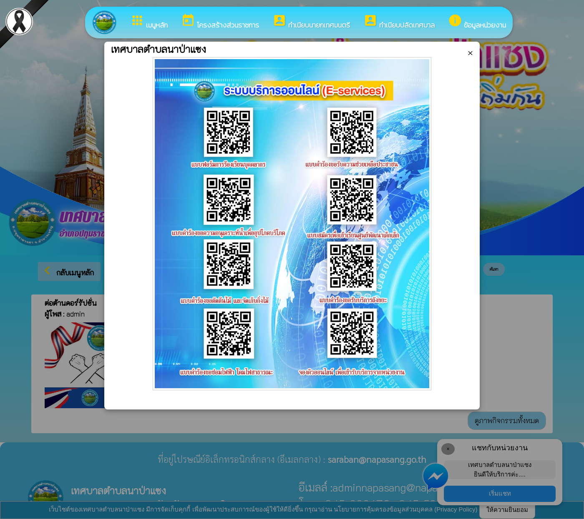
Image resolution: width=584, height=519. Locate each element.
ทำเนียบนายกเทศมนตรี (311, 21)
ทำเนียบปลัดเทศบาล (399, 21)
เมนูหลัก (149, 21)
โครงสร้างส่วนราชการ (220, 21)
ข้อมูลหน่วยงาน (477, 21)
